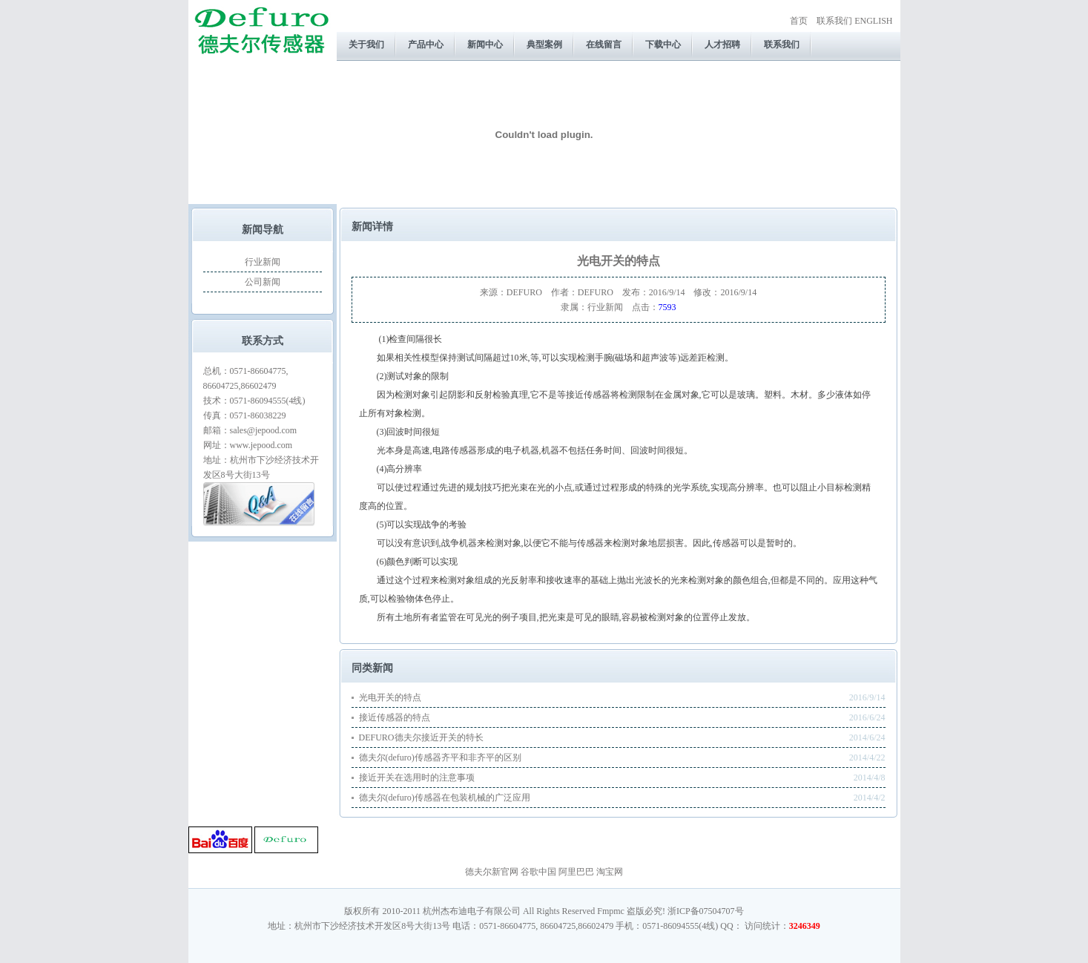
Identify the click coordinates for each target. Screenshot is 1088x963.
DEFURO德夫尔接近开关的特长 (421, 737)
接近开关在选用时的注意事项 (417, 777)
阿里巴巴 (576, 872)
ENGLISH (873, 21)
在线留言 (604, 44)
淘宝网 (609, 872)
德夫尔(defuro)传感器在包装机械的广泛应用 (444, 797)
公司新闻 (262, 282)
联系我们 (834, 21)
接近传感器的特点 (394, 717)
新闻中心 (485, 44)
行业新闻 (262, 262)
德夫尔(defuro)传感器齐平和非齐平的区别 (440, 757)
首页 (799, 21)
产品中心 (426, 44)
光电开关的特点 (390, 697)
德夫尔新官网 (491, 872)
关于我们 (366, 44)
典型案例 (544, 44)
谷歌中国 (538, 872)
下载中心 (663, 44)
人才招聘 (722, 44)
